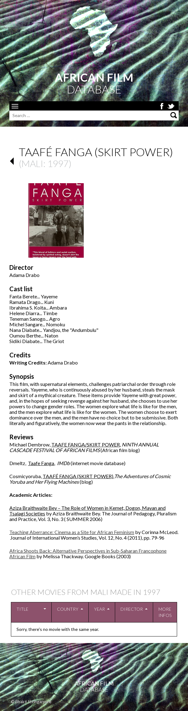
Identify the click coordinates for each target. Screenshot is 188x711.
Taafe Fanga (41, 463)
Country (67, 609)
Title (22, 609)
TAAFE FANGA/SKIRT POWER (85, 444)
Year (99, 609)
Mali (32, 163)
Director (131, 609)
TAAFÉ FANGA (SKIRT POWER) (78, 476)
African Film (94, 683)
